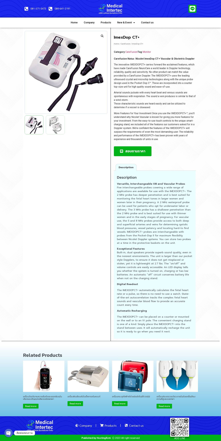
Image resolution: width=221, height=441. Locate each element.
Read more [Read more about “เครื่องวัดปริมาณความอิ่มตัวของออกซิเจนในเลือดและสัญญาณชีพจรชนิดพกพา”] (30, 406)
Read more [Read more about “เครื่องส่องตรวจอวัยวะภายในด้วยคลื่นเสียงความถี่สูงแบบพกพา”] (164, 406)
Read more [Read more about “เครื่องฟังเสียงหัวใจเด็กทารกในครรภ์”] (75, 403)
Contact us (147, 22)
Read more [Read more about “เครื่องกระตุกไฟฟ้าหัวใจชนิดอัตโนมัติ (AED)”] (119, 403)
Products (106, 22)
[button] (132, 151)
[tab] (126, 167)
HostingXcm (104, 438)
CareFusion (125, 44)
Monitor (147, 51)
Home (74, 22)
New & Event (126, 22)
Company (89, 22)
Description (126, 167)
